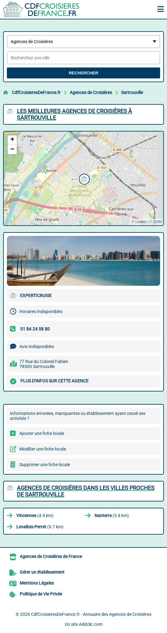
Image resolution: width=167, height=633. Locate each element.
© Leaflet (138, 222)
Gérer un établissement (42, 572)
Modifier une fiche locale (42, 448)
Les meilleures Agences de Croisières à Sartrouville (74, 114)
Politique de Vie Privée (41, 593)
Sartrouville (132, 92)
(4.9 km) (34, 515)
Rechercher (83, 73)
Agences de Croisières (91, 92)
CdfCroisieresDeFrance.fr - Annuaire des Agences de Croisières (91, 614)
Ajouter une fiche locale (41, 433)
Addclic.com (91, 624)
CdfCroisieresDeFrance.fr (36, 92)
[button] (83, 178)
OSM (158, 222)
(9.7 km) (39, 526)
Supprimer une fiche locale (44, 464)
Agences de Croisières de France (51, 556)
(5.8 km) (111, 515)
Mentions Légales (37, 583)
